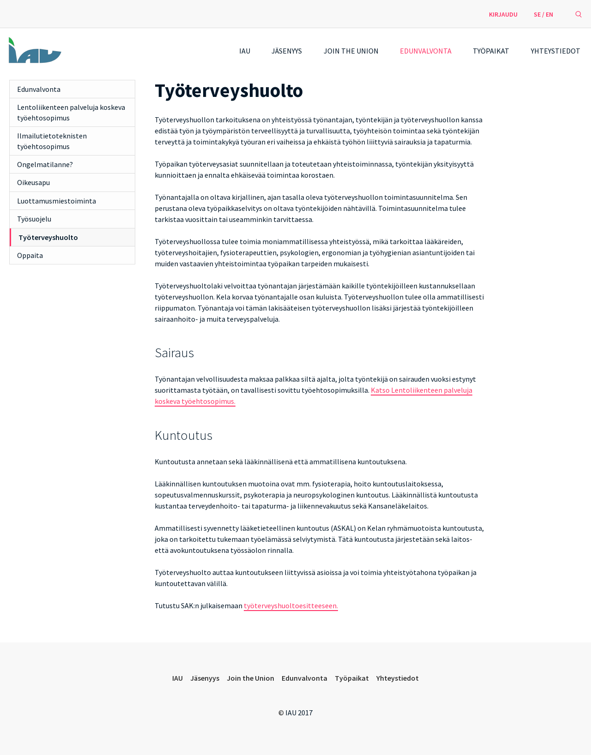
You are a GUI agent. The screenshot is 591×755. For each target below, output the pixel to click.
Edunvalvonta (426, 50)
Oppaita (30, 255)
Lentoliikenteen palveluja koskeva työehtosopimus (71, 112)
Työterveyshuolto (48, 237)
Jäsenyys (286, 50)
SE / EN (543, 14)
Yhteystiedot (555, 50)
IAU (244, 50)
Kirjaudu (503, 14)
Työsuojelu (34, 218)
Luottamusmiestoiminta (56, 200)
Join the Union (351, 50)
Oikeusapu (33, 182)
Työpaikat (491, 50)
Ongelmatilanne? (45, 164)
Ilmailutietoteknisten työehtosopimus (52, 140)
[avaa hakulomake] (578, 14)
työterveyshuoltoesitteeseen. (291, 605)
